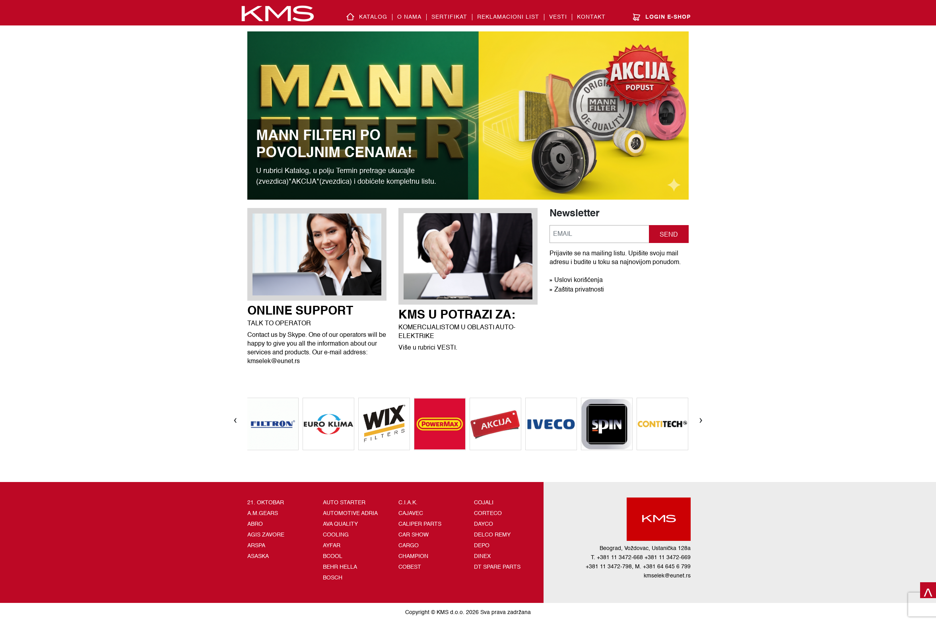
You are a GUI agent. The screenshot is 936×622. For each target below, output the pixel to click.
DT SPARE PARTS (497, 567)
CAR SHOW (413, 535)
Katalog (373, 17)
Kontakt (591, 17)
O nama (409, 17)
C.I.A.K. (408, 502)
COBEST (409, 567)
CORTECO (488, 513)
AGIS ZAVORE (265, 535)
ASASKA (258, 556)
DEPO (481, 545)
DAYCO (483, 524)
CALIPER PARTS (419, 524)
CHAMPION (413, 556)
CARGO (408, 545)
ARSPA (256, 545)
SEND (669, 235)
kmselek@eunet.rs (667, 576)
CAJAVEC (410, 513)
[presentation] (235, 419)
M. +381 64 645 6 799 (663, 567)
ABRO (255, 524)
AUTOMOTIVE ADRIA (350, 513)
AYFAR (331, 545)
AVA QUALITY (340, 524)
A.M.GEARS (262, 513)
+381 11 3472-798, (609, 567)
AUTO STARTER (344, 502)
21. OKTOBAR (265, 502)
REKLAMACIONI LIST (508, 17)
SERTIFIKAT (449, 17)
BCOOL (332, 556)
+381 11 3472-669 (668, 557)
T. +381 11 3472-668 (617, 557)
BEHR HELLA (340, 567)
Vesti (558, 17)
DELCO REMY (492, 535)
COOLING (336, 535)
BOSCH (332, 578)
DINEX (482, 556)
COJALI (483, 502)
